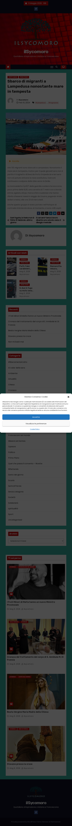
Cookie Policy (35, 429)
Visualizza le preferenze (36, 423)
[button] (68, 397)
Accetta (36, 417)
